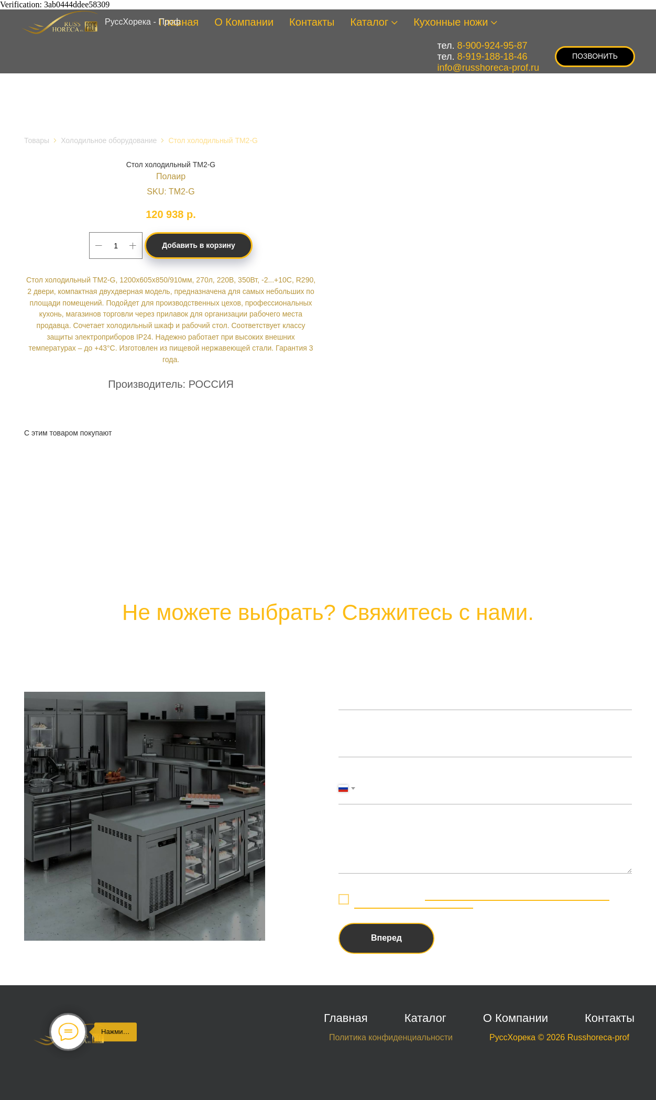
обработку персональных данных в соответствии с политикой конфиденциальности (481, 899)
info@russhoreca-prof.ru (488, 67)
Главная (346, 1018)
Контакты (311, 22)
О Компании (244, 22)
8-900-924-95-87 (492, 45)
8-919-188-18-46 (492, 56)
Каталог (370, 22)
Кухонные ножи (450, 22)
